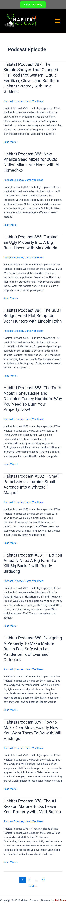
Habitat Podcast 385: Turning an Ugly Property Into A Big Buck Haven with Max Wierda (31, 242)
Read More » (11, 142)
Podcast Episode (13, 101)
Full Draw (60, 900)
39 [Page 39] (43, 879)
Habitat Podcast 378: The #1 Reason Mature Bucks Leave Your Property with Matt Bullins (32, 806)
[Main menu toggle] (57, 21)
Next (33, 886)
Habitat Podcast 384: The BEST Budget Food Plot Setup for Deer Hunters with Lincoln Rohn (33, 316)
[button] (33, 4)
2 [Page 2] (29, 879)
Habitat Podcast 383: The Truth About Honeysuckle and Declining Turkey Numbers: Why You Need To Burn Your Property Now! (33, 398)
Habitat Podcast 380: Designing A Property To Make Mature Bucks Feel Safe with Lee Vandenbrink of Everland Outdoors (33, 649)
